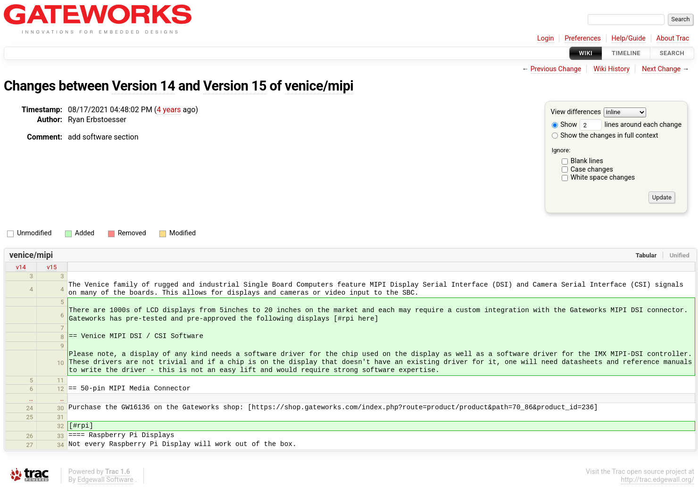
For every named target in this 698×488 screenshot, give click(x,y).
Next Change (661, 69)
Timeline (626, 53)
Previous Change (556, 69)
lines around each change (630, 125)
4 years (169, 109)
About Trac (673, 38)
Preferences (583, 38)
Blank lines (587, 161)
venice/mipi (319, 86)
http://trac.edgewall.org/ (657, 480)
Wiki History (612, 69)
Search (672, 53)
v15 (52, 267)
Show (564, 125)
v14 (21, 267)
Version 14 (143, 86)
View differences (576, 112)
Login (545, 38)
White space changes (603, 178)
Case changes (592, 169)
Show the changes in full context (605, 136)
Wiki (586, 53)
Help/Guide (629, 38)
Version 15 (234, 86)
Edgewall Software (105, 480)
